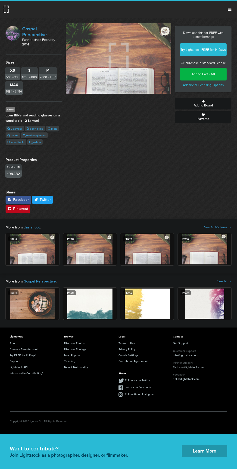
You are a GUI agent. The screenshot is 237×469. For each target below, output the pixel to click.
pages (12, 135)
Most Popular (72, 355)
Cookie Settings (128, 355)
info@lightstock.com (185, 355)
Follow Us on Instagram (139, 394)
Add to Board (203, 104)
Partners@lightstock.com (188, 367)
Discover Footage (75, 349)
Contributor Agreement (133, 361)
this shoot (32, 227)
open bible (35, 129)
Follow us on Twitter (137, 380)
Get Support (180, 343)
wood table (16, 142)
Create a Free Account (24, 349)
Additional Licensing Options (203, 85)
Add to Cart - (203, 74)
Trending (69, 361)
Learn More (204, 450)
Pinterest (17, 208)
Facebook (18, 199)
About (13, 343)
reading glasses (34, 135)
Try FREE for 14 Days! (23, 355)
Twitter (42, 199)
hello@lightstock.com (186, 379)
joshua (35, 142)
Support (15, 361)
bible (52, 129)
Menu (229, 9)
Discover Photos (74, 343)
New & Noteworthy (76, 367)
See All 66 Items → (217, 227)
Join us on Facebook (138, 387)
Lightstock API (19, 367)
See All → (224, 281)
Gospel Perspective (34, 31)
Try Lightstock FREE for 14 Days (203, 49)
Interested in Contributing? (27, 373)
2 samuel (14, 129)
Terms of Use (126, 343)
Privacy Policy (126, 349)
